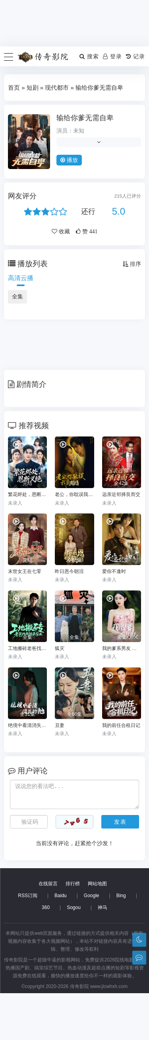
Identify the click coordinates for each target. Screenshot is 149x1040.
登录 (112, 56)
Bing (121, 942)
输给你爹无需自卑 (85, 118)
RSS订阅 (27, 942)
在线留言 (48, 930)
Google (91, 942)
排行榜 (73, 930)
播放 (69, 160)
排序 (132, 264)
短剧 (33, 87)
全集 (17, 296)
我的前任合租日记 (121, 725)
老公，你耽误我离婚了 (74, 494)
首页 (14, 87)
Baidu (60, 942)
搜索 (89, 56)
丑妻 (59, 725)
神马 (102, 954)
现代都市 (57, 87)
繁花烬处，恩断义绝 (27, 494)
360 (46, 954)
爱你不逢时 (114, 571)
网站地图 (97, 930)
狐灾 (59, 648)
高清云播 (20, 278)
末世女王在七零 (24, 571)
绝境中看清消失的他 (27, 725)
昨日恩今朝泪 (69, 571)
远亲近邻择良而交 (121, 494)
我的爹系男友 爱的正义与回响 (121, 648)
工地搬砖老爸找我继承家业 (27, 648)
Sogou (74, 954)
